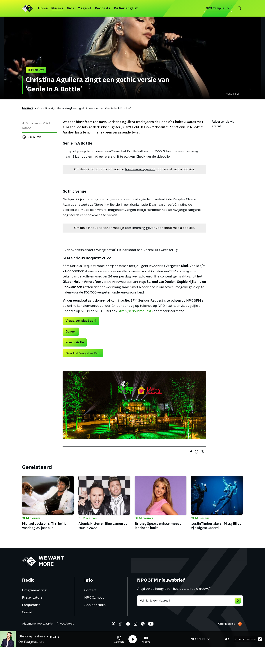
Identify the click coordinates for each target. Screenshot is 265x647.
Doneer (71, 331)
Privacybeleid (65, 623)
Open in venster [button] (248, 639)
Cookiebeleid (226, 623)
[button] (119, 639)
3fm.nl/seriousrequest (134, 311)
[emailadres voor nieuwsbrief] (190, 600)
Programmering (34, 590)
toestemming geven (140, 169)
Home (43, 8)
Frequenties (31, 605)
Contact (90, 590)
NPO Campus (218, 8)
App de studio (95, 605)
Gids (70, 8)
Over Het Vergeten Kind (83, 353)
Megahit (84, 8)
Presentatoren (33, 597)
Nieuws (57, 8)
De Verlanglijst (126, 8)
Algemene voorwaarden (38, 623)
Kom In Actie (75, 342)
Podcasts (102, 8)
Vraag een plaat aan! (81, 320)
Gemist (27, 612)
